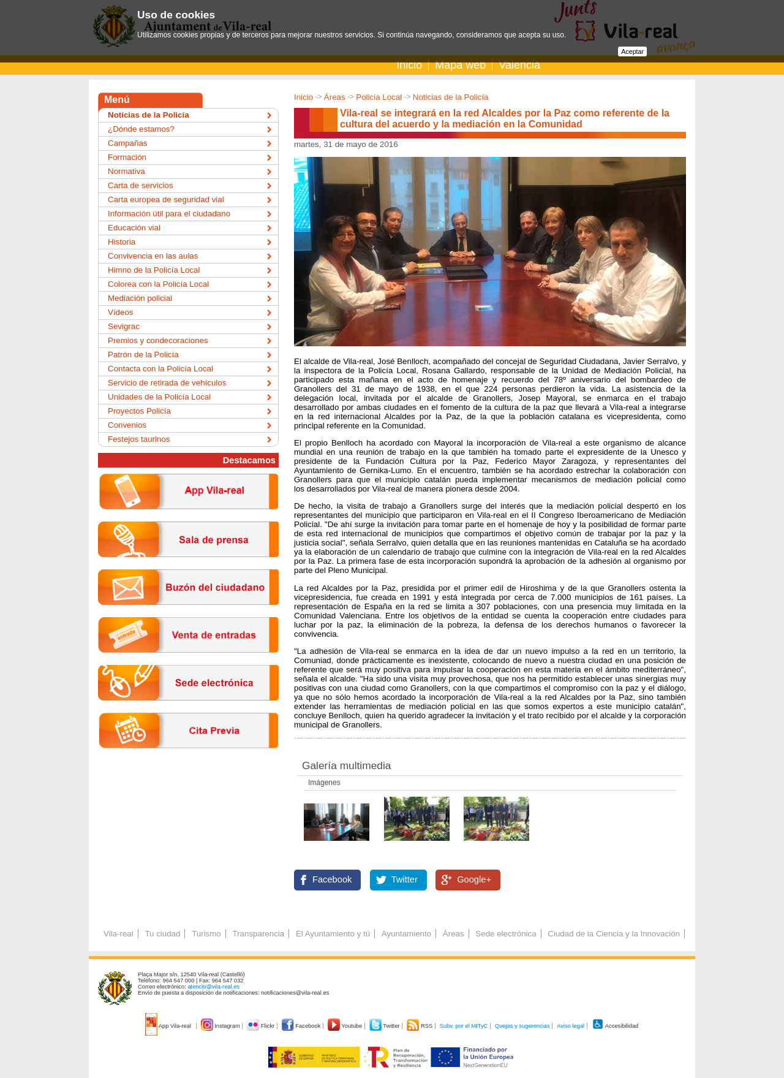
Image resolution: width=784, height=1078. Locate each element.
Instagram (221, 1026)
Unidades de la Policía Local (159, 396)
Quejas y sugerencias (522, 1026)
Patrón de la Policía (143, 354)
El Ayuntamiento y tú (333, 933)
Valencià (519, 65)
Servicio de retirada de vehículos (167, 382)
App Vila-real (169, 1026)
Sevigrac (124, 326)
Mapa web (460, 65)
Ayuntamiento (406, 933)
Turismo (206, 933)
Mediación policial (140, 298)
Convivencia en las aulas (153, 255)
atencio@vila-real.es (213, 987)
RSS (420, 1026)
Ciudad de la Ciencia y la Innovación (614, 933)
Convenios (127, 425)
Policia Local (379, 97)
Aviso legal (570, 1026)
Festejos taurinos (139, 439)
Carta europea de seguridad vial (166, 199)
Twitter (404, 879)
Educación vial (134, 227)
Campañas (127, 143)
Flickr (261, 1026)
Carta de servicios (140, 185)
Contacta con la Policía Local (160, 368)
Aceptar (632, 51)
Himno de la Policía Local (154, 270)
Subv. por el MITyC (464, 1026)
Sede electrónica (505, 933)
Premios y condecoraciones (158, 340)
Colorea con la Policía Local (158, 284)
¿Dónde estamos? (141, 129)
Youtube (346, 1026)
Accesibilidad (615, 1026)
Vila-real (119, 933)
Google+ (474, 879)
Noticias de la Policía (451, 97)
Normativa (126, 171)
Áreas (334, 97)
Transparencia (258, 933)
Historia (121, 241)
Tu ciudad (162, 933)
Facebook (332, 879)
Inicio (409, 65)
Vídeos (121, 312)
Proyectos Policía (139, 411)
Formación (127, 157)
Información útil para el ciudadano (169, 213)
